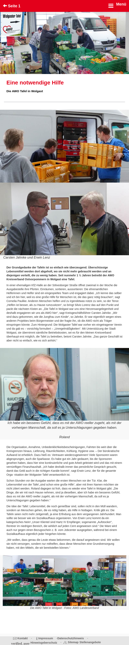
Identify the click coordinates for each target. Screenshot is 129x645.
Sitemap (73, 642)
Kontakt (22, 638)
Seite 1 (11, 6)
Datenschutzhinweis (70, 638)
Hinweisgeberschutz (44, 642)
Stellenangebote (90, 642)
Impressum (45, 638)
